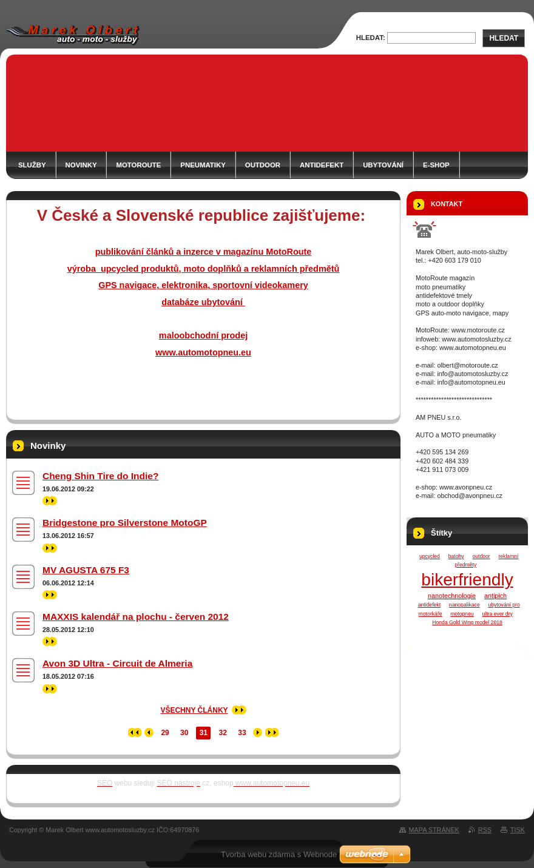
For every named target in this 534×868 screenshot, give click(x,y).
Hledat (503, 38)
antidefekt (429, 605)
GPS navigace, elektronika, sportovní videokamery (203, 285)
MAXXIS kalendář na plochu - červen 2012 (135, 616)
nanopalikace (464, 605)
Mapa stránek (434, 829)
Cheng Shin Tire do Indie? (100, 476)
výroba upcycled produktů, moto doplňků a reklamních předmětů (203, 269)
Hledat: (370, 37)
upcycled (429, 556)
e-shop (436, 165)
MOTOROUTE (138, 165)
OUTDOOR (262, 165)
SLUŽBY (32, 165)
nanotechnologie (452, 595)
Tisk (517, 829)
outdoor (481, 556)
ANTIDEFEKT (321, 165)
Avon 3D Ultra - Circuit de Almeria (117, 663)
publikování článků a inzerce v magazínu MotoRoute (203, 252)
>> (49, 500)
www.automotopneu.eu (203, 352)
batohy (456, 556)
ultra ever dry (497, 614)
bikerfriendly (467, 579)
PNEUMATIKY (202, 165)
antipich (495, 595)
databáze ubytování (203, 302)
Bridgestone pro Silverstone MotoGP (124, 522)
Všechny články (194, 710)
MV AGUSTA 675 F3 (85, 570)
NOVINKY (81, 165)
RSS (485, 829)
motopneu (461, 614)
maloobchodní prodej (203, 335)
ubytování (383, 165)
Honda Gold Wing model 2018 (467, 622)
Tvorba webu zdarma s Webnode (279, 854)
